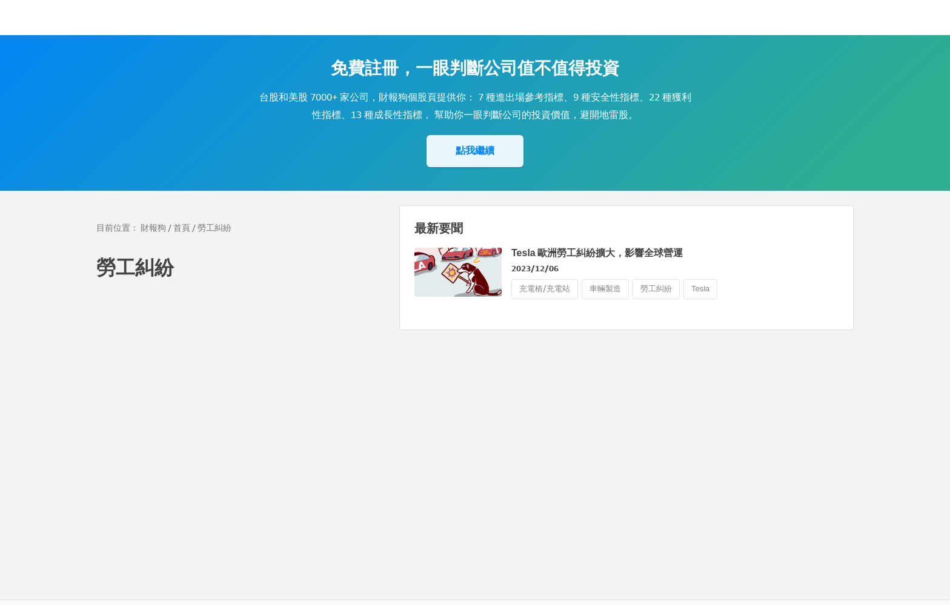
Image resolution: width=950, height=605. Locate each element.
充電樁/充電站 (544, 288)
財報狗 (153, 228)
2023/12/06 (535, 268)
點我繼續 (475, 150)
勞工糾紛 (656, 288)
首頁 (181, 228)
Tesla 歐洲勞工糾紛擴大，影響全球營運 (597, 253)
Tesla (700, 288)
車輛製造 (605, 288)
